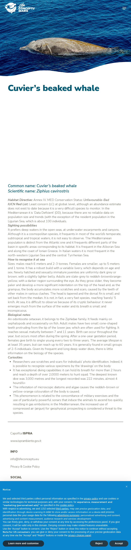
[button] (124, 8)
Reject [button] (99, 543)
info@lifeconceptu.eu (24, 459)
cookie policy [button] (67, 505)
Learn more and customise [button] (23, 543)
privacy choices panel (79, 535)
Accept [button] (119, 543)
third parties (62, 508)
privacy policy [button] (91, 498)
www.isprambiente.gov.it (25, 441)
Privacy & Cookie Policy (25, 467)
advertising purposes (68, 515)
